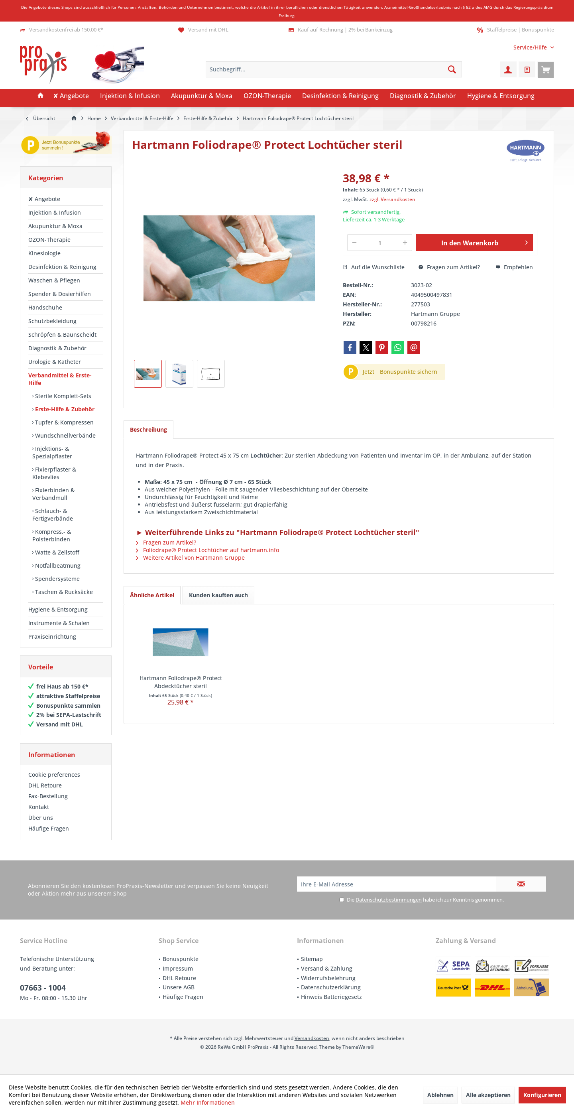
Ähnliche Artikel (152, 595)
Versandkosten (312, 1038)
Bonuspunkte (181, 959)
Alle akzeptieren (488, 1095)
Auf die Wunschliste (374, 267)
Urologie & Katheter (54, 361)
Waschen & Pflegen (54, 280)
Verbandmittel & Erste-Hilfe (60, 379)
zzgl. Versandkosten (392, 199)
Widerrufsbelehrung (328, 978)
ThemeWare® (358, 1047)
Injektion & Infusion (54, 212)
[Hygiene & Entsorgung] (501, 96)
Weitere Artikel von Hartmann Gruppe (190, 557)
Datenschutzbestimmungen (389, 899)
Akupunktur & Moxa (55, 226)
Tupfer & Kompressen (63, 422)
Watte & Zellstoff (56, 552)
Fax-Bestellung (48, 796)
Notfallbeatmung (57, 565)
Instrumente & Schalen (59, 623)
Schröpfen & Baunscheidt (62, 334)
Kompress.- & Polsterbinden (51, 535)
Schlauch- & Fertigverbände (52, 514)
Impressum (178, 968)
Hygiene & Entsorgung (58, 609)
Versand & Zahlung (326, 968)
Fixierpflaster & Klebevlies (54, 473)
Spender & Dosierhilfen (59, 294)
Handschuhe (45, 307)
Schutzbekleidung (52, 321)
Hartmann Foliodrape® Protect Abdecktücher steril (181, 682)
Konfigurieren (542, 1095)
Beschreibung (148, 429)
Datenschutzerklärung (331, 987)
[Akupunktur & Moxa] (201, 96)
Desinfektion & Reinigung (62, 266)
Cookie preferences (54, 774)
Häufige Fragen (48, 828)
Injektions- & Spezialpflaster (52, 452)
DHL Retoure (45, 785)
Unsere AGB (179, 987)
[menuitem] (530, 47)
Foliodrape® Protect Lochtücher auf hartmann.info (207, 550)
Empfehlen (514, 267)
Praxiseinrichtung (52, 636)
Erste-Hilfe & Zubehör (63, 409)
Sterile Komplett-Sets (62, 396)
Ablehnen (440, 1095)
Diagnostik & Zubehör (57, 348)
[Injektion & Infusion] (129, 96)
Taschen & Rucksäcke (63, 592)
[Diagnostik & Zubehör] (423, 96)
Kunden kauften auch (218, 595)
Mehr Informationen (208, 1102)
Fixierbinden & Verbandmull (53, 493)
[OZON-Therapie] (267, 96)
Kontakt (38, 807)
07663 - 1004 (43, 988)
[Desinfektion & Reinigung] (340, 96)
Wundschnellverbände (64, 435)
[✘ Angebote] (70, 96)
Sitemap (312, 959)
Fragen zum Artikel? (449, 267)
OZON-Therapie (49, 239)
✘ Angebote (44, 199)
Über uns (40, 817)
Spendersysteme (56, 578)
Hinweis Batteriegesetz (331, 997)
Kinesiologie (44, 253)
